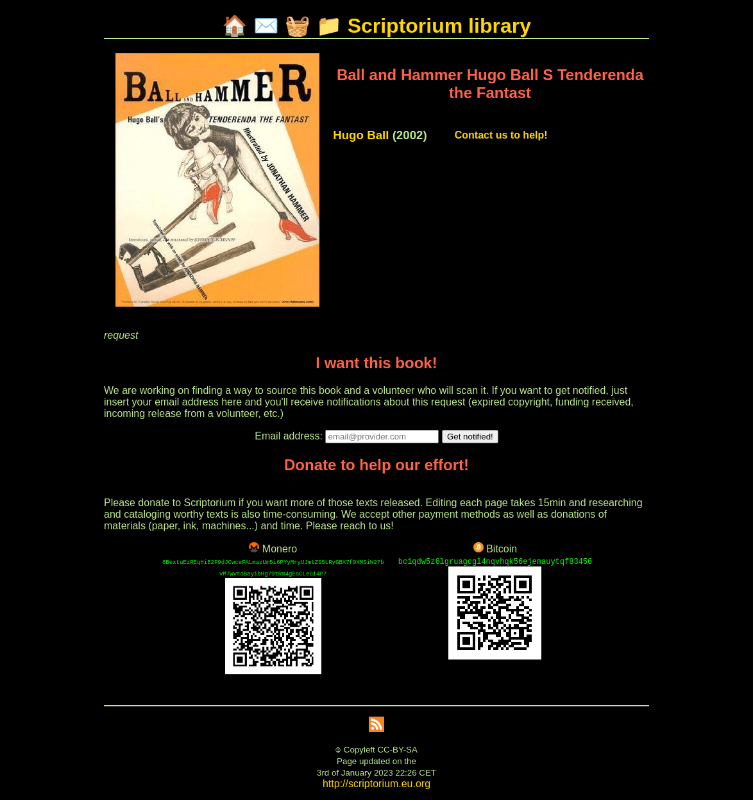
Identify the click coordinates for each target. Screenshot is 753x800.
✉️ (266, 25)
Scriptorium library (439, 25)
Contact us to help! (501, 135)
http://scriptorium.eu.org (376, 783)
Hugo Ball (361, 135)
